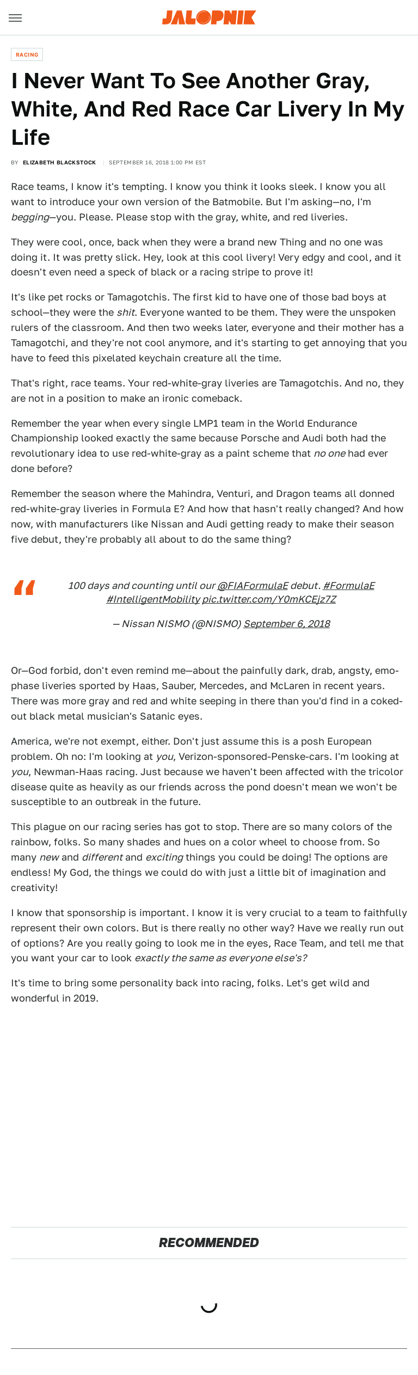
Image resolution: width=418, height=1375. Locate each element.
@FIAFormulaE (252, 585)
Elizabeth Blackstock (59, 162)
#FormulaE (348, 585)
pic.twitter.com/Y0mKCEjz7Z (269, 599)
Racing (27, 54)
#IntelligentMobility (153, 599)
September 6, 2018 (286, 623)
